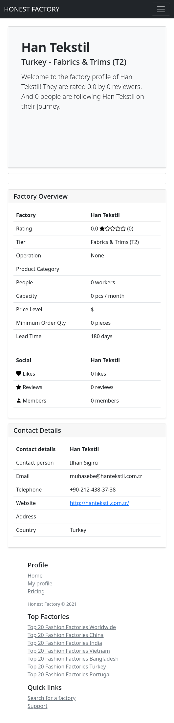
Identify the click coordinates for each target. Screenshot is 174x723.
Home (35, 575)
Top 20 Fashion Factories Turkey (67, 666)
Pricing (36, 591)
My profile (40, 583)
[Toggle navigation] (161, 9)
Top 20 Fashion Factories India (65, 642)
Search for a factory (52, 698)
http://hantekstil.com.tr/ (99, 503)
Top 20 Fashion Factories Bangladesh (73, 658)
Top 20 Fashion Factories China (66, 635)
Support (37, 706)
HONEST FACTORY (31, 9)
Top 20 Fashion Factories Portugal (69, 674)
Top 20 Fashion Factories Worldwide (72, 627)
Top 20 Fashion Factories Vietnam (69, 650)
